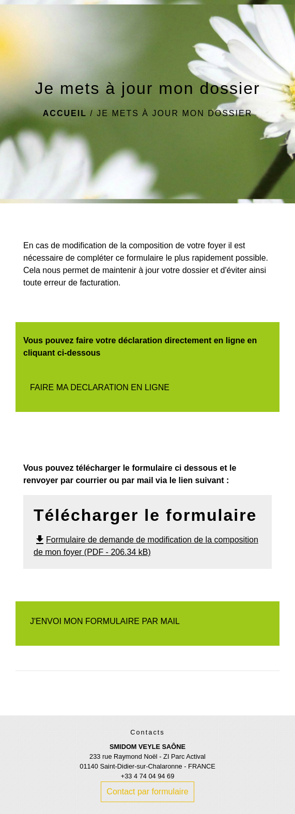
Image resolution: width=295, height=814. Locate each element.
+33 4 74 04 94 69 (148, 776)
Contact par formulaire (147, 791)
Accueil (65, 113)
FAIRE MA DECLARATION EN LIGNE (99, 387)
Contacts (147, 732)
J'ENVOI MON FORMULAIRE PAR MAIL (105, 621)
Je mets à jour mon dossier (174, 113)
